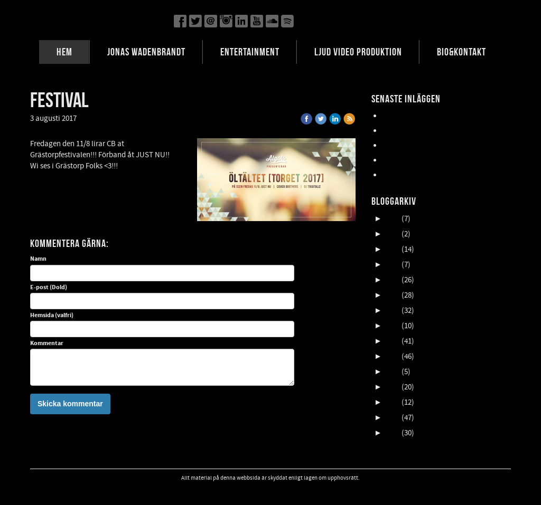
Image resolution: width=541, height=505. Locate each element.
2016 (392, 356)
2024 (392, 234)
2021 (392, 280)
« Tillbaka (99, 118)
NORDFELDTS (404, 160)
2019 (392, 311)
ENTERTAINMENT (249, 52)
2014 (392, 387)
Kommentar (46, 343)
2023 (392, 249)
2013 (392, 402)
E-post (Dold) (48, 287)
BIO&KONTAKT (461, 52)
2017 (392, 341)
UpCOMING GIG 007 (414, 131)
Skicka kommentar (70, 403)
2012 (392, 418)
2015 (392, 372)
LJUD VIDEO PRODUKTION (358, 52)
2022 (392, 265)
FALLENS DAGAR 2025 (416, 175)
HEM (64, 52)
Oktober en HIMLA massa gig (428, 145)
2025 (392, 219)
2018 (392, 326)
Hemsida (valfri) (51, 315)
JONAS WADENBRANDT (146, 52)
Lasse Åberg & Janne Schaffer (430, 116)
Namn (38, 259)
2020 (392, 295)
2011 (392, 433)
